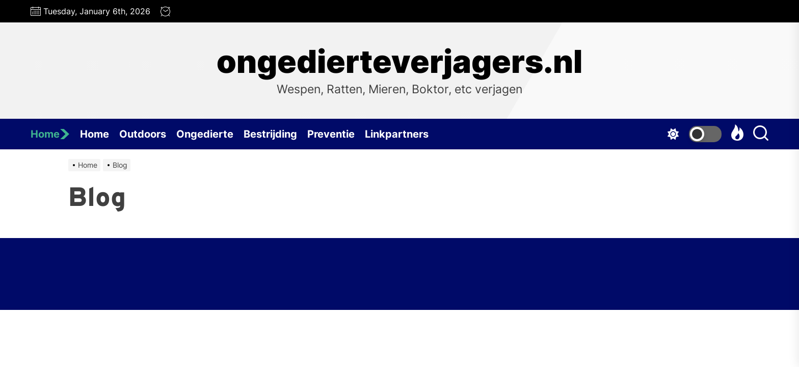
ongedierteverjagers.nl (399, 62)
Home (50, 134)
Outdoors (142, 134)
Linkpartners (397, 134)
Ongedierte (204, 134)
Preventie (331, 134)
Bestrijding (270, 134)
